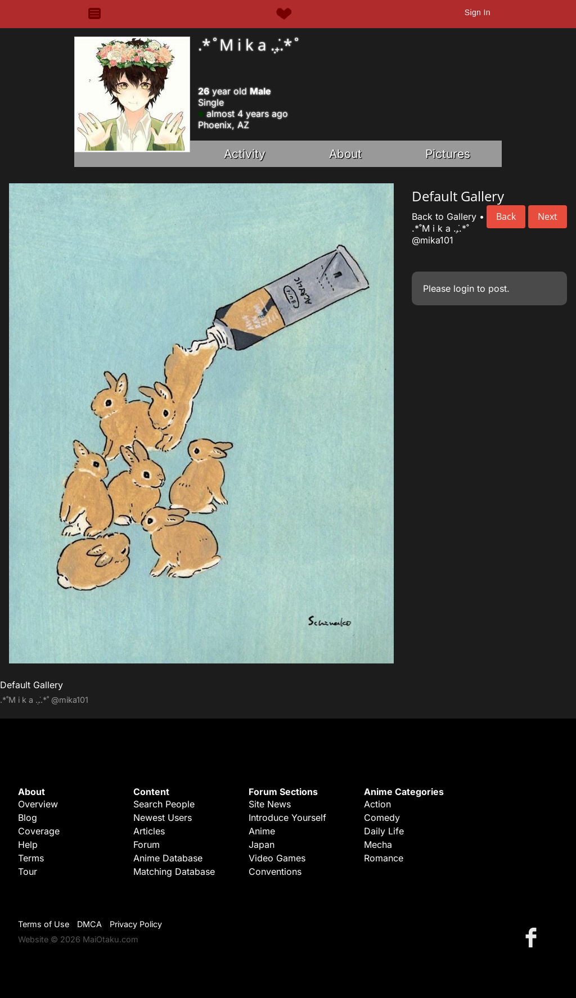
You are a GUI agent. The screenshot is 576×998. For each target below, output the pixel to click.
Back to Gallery (444, 216)
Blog (27, 817)
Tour (27, 871)
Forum (146, 844)
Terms (31, 858)
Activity (245, 154)
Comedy (382, 817)
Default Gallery (31, 684)
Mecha (378, 844)
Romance (383, 858)
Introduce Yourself (287, 817)
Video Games (277, 858)
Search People (164, 804)
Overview (38, 804)
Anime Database (167, 858)
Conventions (275, 871)
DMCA (89, 924)
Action (377, 804)
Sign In (477, 12)
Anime (262, 831)
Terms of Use (43, 924)
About (345, 154)
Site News (270, 804)
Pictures (447, 154)
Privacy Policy (136, 924)
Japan (261, 844)
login (463, 288)
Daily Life (384, 831)
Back (506, 216)
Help (28, 844)
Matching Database (174, 871)
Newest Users (162, 817)
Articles (149, 831)
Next (547, 216)
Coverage (39, 831)
